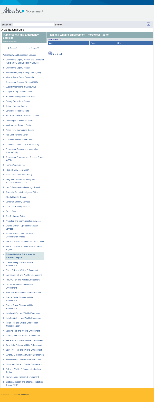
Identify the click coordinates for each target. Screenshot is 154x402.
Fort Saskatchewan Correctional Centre (23, 115)
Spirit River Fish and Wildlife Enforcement (24, 350)
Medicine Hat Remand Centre (18, 125)
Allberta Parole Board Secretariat (20, 77)
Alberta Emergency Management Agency (23, 72)
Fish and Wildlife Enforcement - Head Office (25, 242)
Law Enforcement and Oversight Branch (23, 187)
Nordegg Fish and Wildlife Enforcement (23, 336)
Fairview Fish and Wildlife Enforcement (22, 280)
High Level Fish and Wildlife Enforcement (23, 313)
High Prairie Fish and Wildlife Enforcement (24, 318)
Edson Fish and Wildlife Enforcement (22, 270)
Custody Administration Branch (19, 139)
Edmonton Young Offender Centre (20, 96)
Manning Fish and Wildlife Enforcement (23, 331)
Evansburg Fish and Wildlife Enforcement (24, 275)
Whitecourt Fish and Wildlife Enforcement (24, 364)
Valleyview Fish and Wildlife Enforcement (23, 359)
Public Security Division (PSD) (19, 175)
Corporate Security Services (18, 202)
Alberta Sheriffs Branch (16, 197)
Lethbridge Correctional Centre (19, 120)
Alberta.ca (5, 395)
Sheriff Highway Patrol (15, 216)
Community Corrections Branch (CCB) (22, 144)
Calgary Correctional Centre (18, 101)
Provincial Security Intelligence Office (22, 192)
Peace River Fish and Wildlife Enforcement (24, 340)
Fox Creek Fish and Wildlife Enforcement (23, 292)
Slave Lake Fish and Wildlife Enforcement (24, 345)
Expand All (12, 48)
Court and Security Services (18, 206)
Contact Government (21, 395)
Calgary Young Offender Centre (19, 91)
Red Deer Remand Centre (17, 135)
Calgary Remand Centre (16, 106)
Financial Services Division (17, 170)
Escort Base (11, 211)
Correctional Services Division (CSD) (22, 82)
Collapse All (33, 48)
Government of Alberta (24, 8)
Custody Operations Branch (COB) (21, 87)
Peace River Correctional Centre (20, 130)
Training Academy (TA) (15, 165)
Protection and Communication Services (23, 221)
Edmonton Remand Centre (17, 111)
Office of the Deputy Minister (18, 68)
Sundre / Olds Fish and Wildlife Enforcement (25, 355)
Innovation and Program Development (22, 377)
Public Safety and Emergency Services (19, 55)
